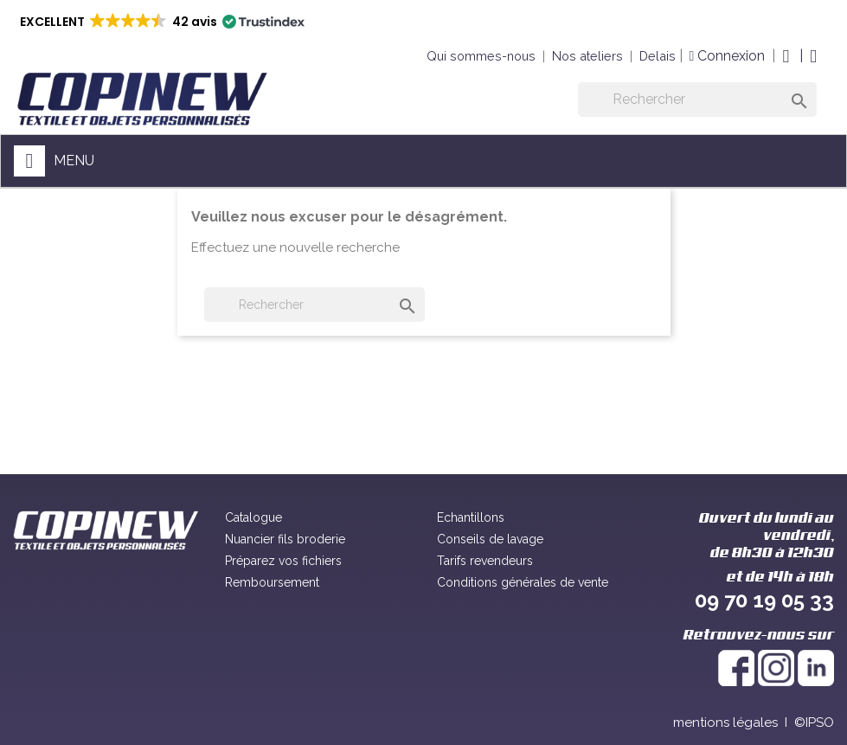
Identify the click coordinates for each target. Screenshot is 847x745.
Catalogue (253, 517)
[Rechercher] (697, 99)
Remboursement (272, 582)
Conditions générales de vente (522, 582)
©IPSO (814, 722)
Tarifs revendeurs (485, 561)
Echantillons (470, 517)
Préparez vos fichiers (283, 561)
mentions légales (725, 722)
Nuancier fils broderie (285, 539)
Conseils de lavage (490, 539)
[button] (161, 22)
